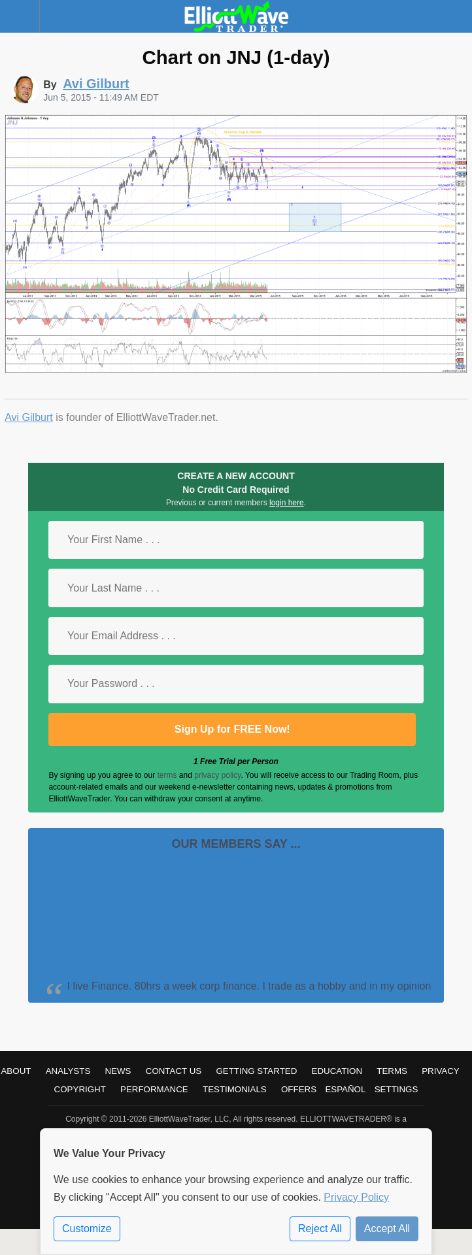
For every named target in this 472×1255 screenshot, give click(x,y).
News (118, 1071)
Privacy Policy (356, 1197)
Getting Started (256, 1071)
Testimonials (235, 1089)
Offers (298, 1089)
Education (337, 1071)
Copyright (80, 1089)
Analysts (68, 1071)
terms (167, 775)
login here (286, 502)
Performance (154, 1089)
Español (345, 1089)
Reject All (320, 1228)
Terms (392, 1071)
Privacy (441, 1071)
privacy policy (217, 775)
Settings (396, 1089)
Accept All (387, 1228)
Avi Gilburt (29, 417)
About (16, 1071)
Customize (87, 1228)
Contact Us (173, 1071)
